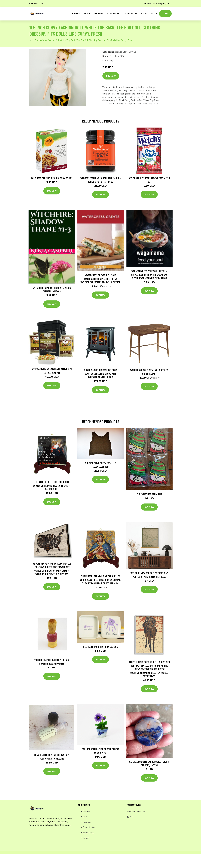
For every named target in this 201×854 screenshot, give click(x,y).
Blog (154, 13)
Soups (144, 13)
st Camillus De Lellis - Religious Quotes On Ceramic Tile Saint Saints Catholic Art (52, 485)
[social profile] (42, 3)
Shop (165, 13)
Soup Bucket (114, 13)
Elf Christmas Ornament (149, 494)
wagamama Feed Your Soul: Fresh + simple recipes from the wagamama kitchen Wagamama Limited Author (149, 274)
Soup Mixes (131, 13)
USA (149, 3)
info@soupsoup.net (161, 3)
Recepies (98, 13)
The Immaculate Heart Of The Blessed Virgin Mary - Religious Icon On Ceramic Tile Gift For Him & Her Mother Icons (100, 580)
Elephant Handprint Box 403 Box (100, 646)
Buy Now (111, 76)
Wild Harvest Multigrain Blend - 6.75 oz (52, 178)
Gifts (87, 13)
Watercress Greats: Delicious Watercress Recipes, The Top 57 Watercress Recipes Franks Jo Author (100, 279)
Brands (86, 811)
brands (76, 13)
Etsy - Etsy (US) (130, 51)
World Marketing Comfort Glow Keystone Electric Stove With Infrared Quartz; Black (100, 373)
